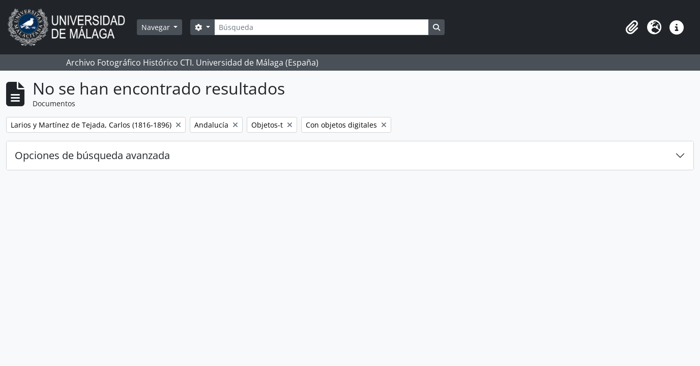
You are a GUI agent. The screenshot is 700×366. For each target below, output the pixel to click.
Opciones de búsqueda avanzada (92, 155)
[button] (632, 27)
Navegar (156, 27)
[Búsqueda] (321, 27)
